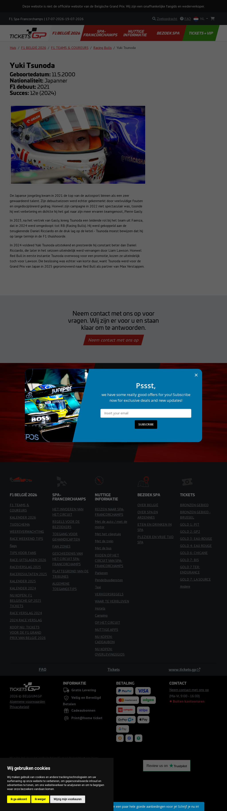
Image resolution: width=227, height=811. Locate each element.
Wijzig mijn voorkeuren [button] (68, 799)
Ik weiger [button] (40, 799)
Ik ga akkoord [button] (19, 799)
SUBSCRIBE (146, 425)
